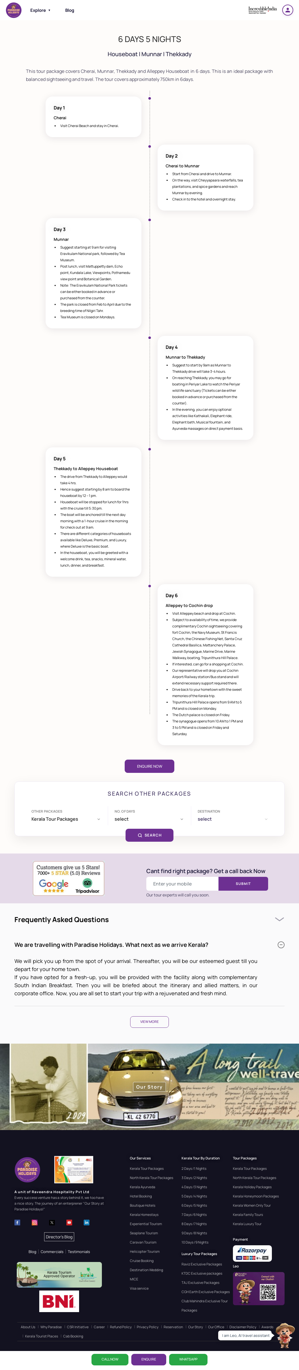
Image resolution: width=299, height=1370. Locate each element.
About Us (28, 1326)
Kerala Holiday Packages (252, 1186)
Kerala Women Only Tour (252, 1205)
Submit (243, 883)
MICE (134, 1279)
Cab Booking (73, 1336)
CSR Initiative (78, 1326)
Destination (209, 811)
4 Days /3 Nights (194, 1186)
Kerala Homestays (144, 1214)
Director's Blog (59, 1237)
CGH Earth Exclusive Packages (206, 1291)
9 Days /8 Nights (194, 1233)
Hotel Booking (141, 1196)
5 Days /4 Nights (194, 1196)
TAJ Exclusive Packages (200, 1282)
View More (149, 1021)
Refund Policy (121, 1326)
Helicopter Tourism (145, 1251)
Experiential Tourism (146, 1223)
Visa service (139, 1288)
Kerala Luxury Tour (247, 1223)
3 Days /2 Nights (194, 1177)
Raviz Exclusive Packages (202, 1264)
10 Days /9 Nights (195, 1242)
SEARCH (150, 835)
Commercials (52, 1251)
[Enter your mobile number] (182, 884)
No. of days (125, 811)
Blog (69, 10)
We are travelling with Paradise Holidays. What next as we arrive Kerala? (149, 945)
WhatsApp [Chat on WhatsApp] (188, 1359)
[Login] (287, 10)
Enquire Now (149, 766)
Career (99, 1326)
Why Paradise (51, 1326)
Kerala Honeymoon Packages (256, 1196)
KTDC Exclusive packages (202, 1273)
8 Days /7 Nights (194, 1223)
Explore (40, 10)
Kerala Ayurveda (142, 1186)
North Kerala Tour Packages (151, 1177)
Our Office (216, 1326)
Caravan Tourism (143, 1242)
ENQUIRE (148, 1359)
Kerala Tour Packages (147, 1168)
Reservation (173, 1326)
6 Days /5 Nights (194, 1205)
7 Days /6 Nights (194, 1214)
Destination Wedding (146, 1269)
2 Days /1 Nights (194, 1168)
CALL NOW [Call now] (110, 1359)
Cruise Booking (142, 1260)
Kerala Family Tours (248, 1214)
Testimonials (79, 1251)
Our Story (195, 1326)
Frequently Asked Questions (61, 919)
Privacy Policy (147, 1326)
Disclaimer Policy (242, 1326)
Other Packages (47, 811)
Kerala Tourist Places (41, 1336)
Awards (267, 1326)
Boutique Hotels (142, 1205)
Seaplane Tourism (144, 1233)
